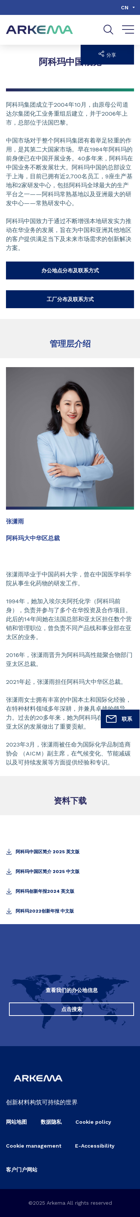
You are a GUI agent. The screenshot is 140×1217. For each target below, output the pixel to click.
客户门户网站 (21, 1170)
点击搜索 (71, 1009)
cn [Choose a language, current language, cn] (124, 7)
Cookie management (33, 1146)
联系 (118, 719)
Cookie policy (93, 1122)
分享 (107, 54)
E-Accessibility (95, 1146)
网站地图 (16, 1122)
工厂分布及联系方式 (70, 299)
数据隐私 (51, 1122)
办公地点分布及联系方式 (70, 270)
